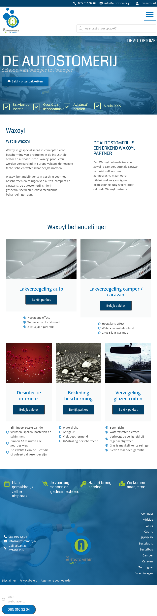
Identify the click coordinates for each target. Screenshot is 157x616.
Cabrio (148, 531)
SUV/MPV (147, 537)
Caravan (147, 561)
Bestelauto (146, 543)
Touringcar (146, 567)
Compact (147, 513)
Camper (147, 555)
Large (149, 525)
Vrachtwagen (144, 573)
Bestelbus (146, 549)
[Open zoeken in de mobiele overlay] (116, 28)
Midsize (148, 519)
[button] (150, 14)
